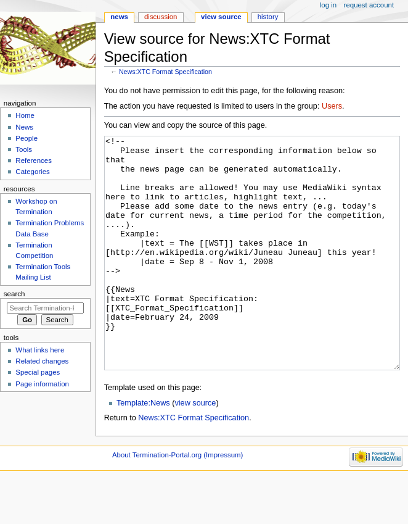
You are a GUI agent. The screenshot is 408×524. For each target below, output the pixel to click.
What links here (39, 350)
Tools (23, 149)
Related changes (41, 361)
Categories (32, 171)
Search (14, 293)
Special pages (37, 372)
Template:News (143, 449)
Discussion (160, 16)
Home (25, 115)
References (33, 160)
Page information (42, 384)
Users (332, 106)
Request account (369, 5)
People (26, 138)
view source (195, 449)
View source (221, 16)
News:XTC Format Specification (165, 71)
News (119, 16)
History (268, 16)
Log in (328, 5)
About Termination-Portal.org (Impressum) (177, 501)
